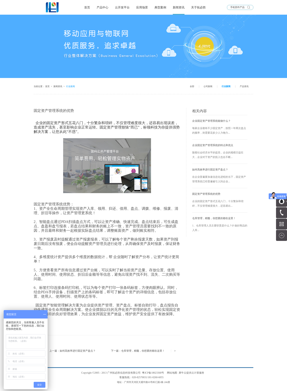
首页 (87, 7)
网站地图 (171, 372)
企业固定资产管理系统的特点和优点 (212, 145)
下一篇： (138, 350)
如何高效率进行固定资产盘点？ (210, 169)
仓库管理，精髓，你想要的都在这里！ (214, 218)
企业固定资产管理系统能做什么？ (211, 121)
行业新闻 (70, 86)
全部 (192, 86)
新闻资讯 (57, 86)
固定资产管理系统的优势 (206, 194)
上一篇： (72, 350)
